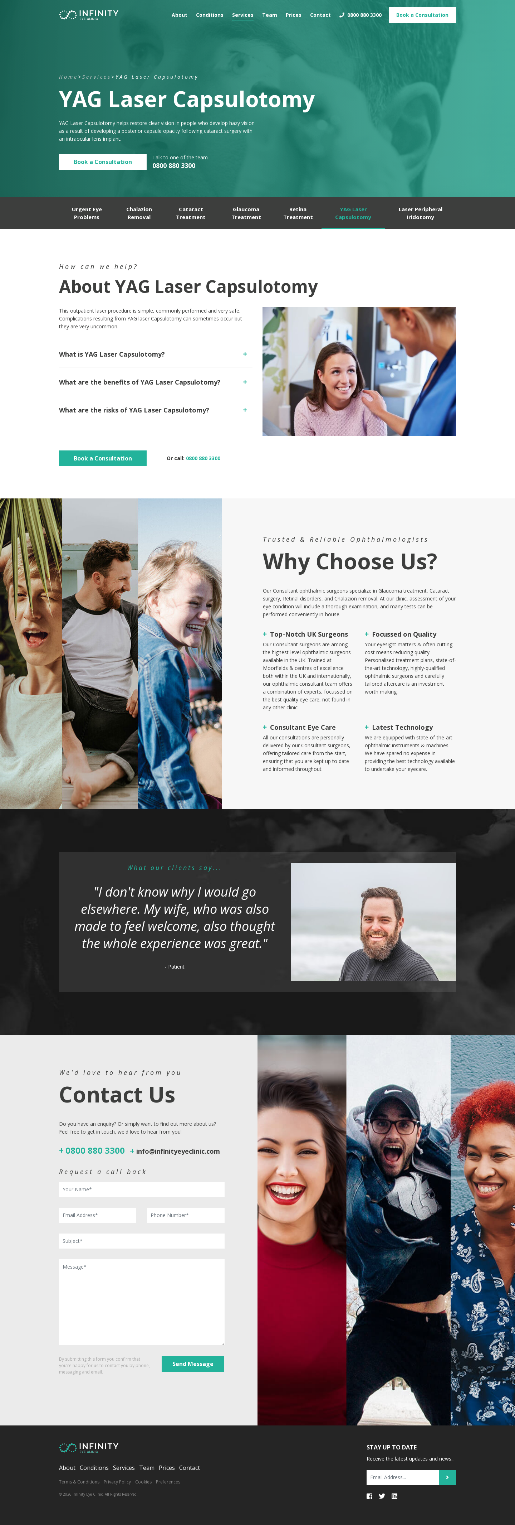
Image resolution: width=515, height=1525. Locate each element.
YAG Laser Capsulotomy (353, 213)
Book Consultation (422, 12)
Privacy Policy (117, 1482)
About (179, 12)
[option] (257, 922)
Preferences (168, 1482)
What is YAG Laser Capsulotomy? (112, 354)
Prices (293, 12)
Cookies (143, 1482)
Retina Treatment (298, 213)
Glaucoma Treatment (246, 213)
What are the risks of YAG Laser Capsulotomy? (134, 410)
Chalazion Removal (139, 213)
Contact (320, 12)
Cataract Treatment (191, 213)
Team (269, 12)
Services (243, 12)
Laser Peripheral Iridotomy (420, 213)
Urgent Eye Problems (87, 213)
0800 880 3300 (360, 12)
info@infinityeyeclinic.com (178, 1151)
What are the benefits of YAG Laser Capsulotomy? (140, 382)
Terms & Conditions (79, 1482)
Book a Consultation (103, 162)
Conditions (210, 12)
